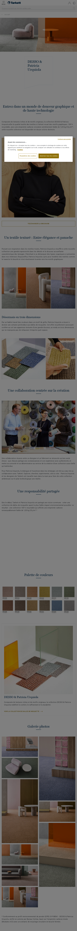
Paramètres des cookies (28, 156)
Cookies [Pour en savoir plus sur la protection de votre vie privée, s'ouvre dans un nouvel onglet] (20, 149)
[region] (38, 149)
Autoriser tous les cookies (49, 156)
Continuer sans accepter (64, 139)
